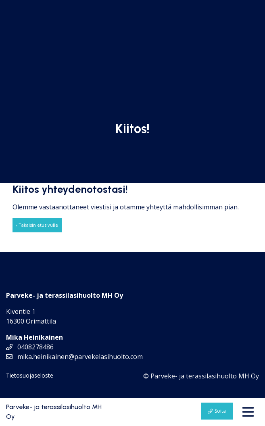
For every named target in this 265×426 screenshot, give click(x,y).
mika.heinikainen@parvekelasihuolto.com (74, 356)
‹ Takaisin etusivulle (37, 225)
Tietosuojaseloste (29, 375)
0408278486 (30, 346)
